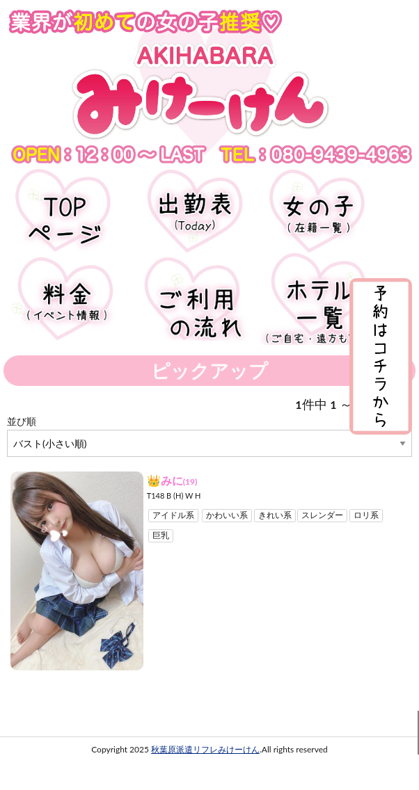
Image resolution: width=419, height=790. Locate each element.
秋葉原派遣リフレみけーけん (205, 749)
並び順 (21, 421)
